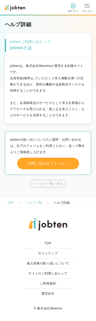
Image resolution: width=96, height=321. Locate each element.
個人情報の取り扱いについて (48, 263)
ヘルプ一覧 (34, 202)
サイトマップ (48, 253)
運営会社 (48, 293)
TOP (10, 202)
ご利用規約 (48, 283)
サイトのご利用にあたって (47, 273)
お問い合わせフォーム (49, 163)
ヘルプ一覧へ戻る (47, 184)
